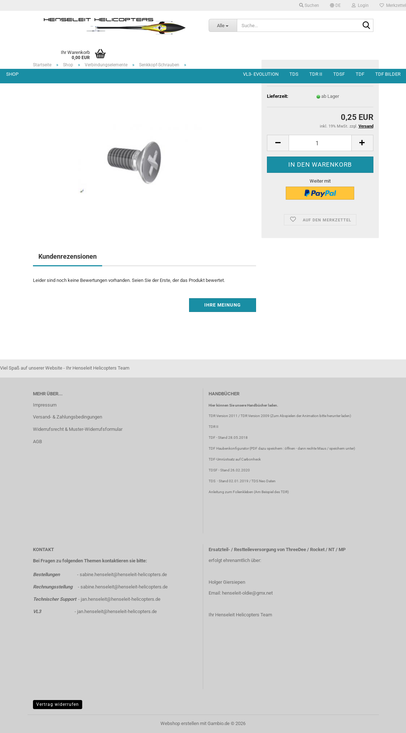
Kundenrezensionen (67, 256)
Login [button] (360, 5)
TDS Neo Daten (263, 481)
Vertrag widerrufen (57, 704)
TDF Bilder (388, 74)
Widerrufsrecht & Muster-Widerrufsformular (77, 429)
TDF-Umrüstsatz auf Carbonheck (235, 459)
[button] (335, 5)
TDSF (339, 74)
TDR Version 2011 (223, 416)
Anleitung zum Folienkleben (231, 492)
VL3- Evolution (261, 74)
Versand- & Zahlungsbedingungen (67, 417)
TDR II (315, 74)
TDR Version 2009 (254, 416)
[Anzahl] (320, 143)
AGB (37, 441)
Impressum (44, 405)
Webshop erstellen (179, 723)
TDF (360, 74)
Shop (12, 74)
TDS (293, 74)
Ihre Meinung (222, 305)
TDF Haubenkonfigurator (229, 448)
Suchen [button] (309, 5)
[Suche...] (223, 25)
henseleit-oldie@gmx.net (247, 593)
